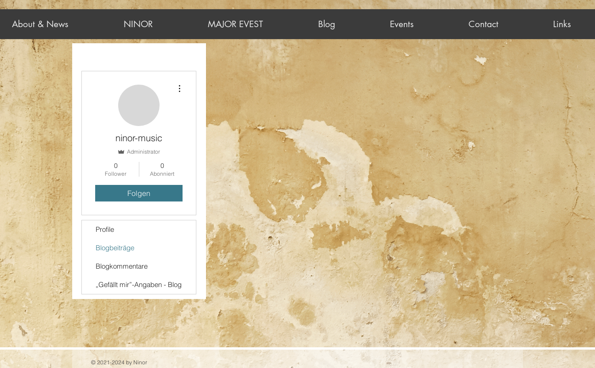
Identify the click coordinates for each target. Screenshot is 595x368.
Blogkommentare (122, 266)
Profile (105, 229)
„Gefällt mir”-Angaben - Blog (139, 284)
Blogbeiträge (115, 247)
